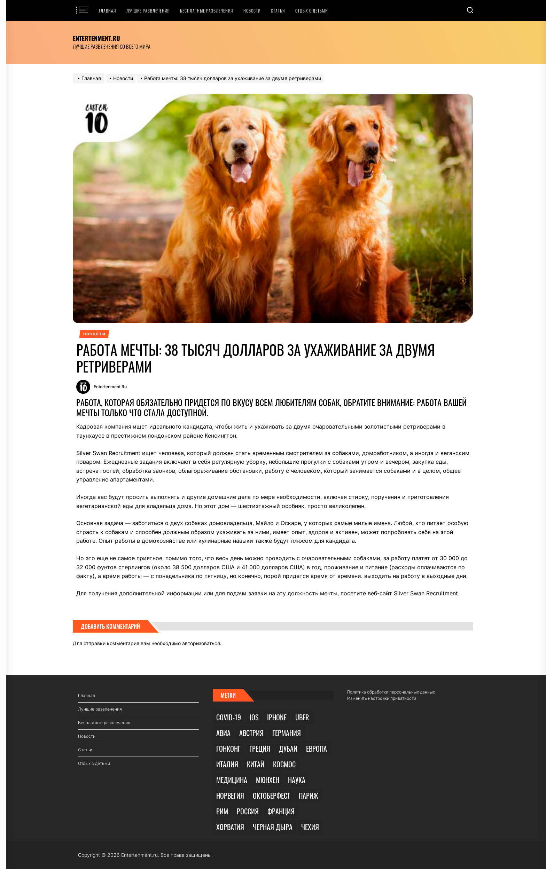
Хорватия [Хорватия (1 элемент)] (230, 827)
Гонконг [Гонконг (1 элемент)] (228, 748)
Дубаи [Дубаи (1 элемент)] (288, 748)
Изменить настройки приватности (381, 698)
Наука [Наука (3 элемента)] (296, 780)
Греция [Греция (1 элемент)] (259, 748)
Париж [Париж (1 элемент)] (308, 795)
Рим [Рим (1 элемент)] (222, 811)
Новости (251, 10)
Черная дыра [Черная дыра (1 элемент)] (272, 827)
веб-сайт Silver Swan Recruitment (413, 593)
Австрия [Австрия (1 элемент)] (251, 733)
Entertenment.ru (96, 38)
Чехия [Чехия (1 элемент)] (310, 827)
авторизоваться (201, 643)
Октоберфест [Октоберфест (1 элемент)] (271, 795)
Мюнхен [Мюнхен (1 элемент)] (267, 780)
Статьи (278, 10)
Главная (107, 10)
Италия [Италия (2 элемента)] (227, 764)
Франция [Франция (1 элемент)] (281, 811)
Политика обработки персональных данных (391, 692)
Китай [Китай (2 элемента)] (255, 764)
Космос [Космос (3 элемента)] (284, 764)
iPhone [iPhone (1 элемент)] (277, 717)
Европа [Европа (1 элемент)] (316, 748)
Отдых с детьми (311, 10)
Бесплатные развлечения (206, 10)
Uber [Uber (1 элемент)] (302, 717)
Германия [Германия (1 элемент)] (286, 733)
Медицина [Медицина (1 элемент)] (231, 780)
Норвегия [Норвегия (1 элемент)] (230, 795)
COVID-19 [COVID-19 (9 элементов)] (228, 717)
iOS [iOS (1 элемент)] (254, 717)
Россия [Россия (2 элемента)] (248, 811)
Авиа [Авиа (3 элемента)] (223, 733)
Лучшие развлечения (148, 10)
